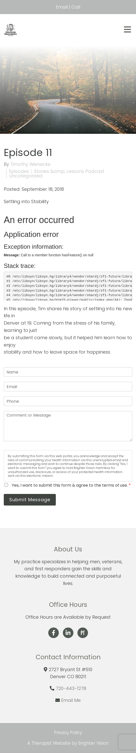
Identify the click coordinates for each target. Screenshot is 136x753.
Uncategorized (25, 176)
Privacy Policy (68, 733)
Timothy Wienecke (30, 164)
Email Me (71, 700)
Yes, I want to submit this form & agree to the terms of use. (71, 485)
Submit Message (29, 499)
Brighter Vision (93, 743)
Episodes (19, 171)
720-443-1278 (71, 688)
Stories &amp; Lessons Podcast (69, 171)
